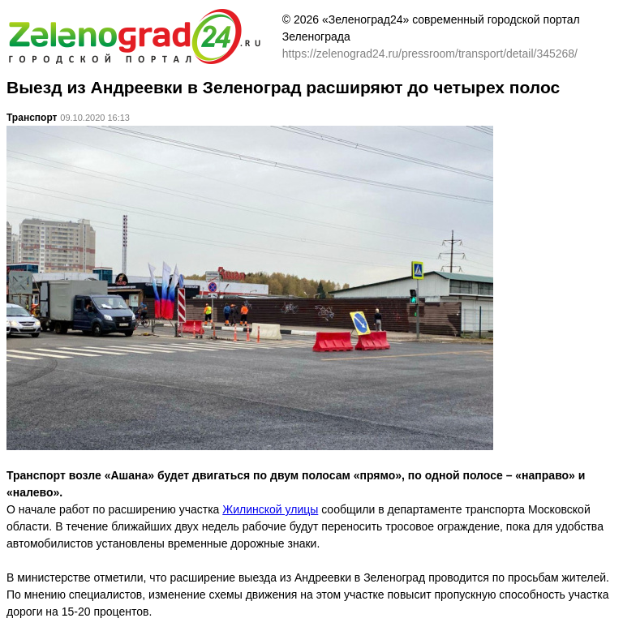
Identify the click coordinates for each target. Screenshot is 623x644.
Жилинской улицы (270, 509)
